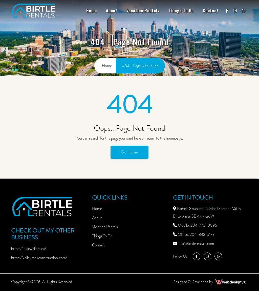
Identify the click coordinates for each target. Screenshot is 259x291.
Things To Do (181, 11)
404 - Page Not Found (140, 66)
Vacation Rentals (143, 11)
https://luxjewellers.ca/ (28, 248)
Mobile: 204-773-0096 (195, 225)
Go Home (129, 152)
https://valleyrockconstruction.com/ (39, 258)
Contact (211, 11)
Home (91, 11)
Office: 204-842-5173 (194, 234)
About (111, 11)
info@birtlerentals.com (193, 243)
